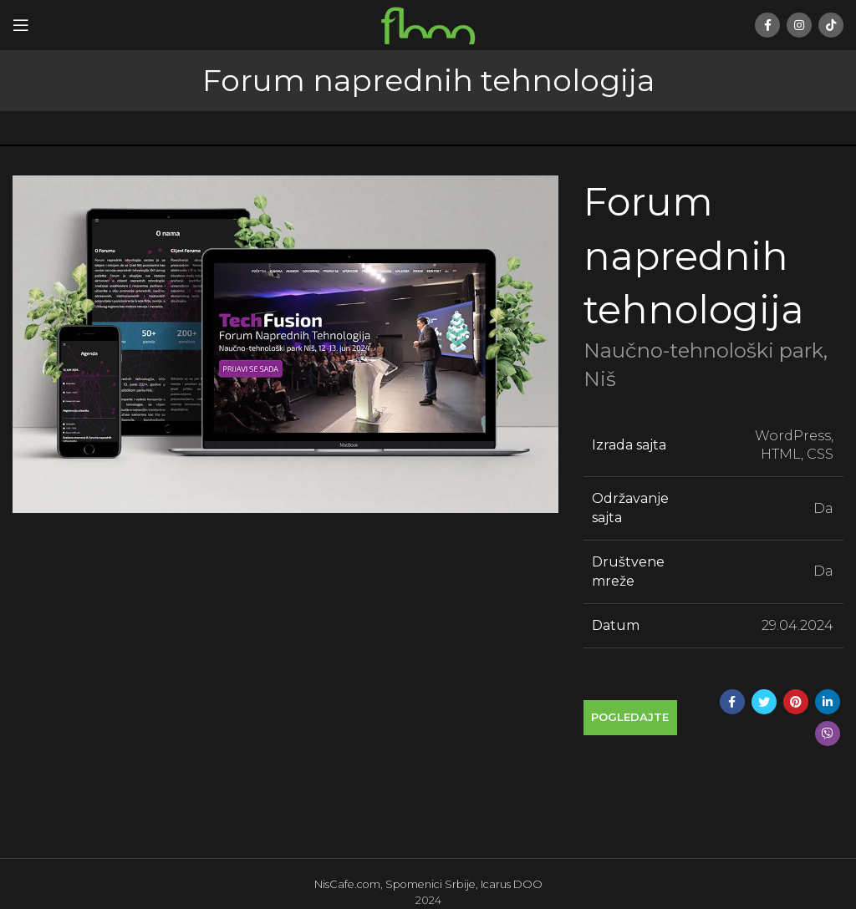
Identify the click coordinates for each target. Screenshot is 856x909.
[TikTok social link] (830, 25)
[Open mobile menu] (21, 25)
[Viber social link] (827, 733)
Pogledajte (630, 717)
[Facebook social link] (767, 25)
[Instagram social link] (799, 25)
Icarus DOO (512, 884)
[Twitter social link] (764, 701)
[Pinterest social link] (795, 701)
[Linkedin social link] (827, 701)
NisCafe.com (347, 884)
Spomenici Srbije (430, 884)
